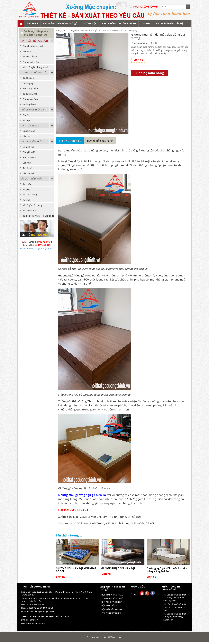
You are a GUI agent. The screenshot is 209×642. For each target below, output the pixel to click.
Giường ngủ (133, 30)
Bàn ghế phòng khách (33, 45)
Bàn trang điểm (30, 88)
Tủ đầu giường (30, 93)
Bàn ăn (26, 115)
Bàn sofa (27, 51)
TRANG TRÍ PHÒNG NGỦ (112, 30)
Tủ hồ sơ (27, 168)
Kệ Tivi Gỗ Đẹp (30, 56)
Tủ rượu (27, 183)
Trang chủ (60, 30)
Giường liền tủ (29, 104)
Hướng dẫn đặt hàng (100, 140)
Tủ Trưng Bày (30, 210)
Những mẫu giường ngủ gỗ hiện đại (82, 495)
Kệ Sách (26, 199)
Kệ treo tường (30, 194)
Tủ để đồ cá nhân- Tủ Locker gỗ (38, 215)
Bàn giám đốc (29, 152)
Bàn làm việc (29, 173)
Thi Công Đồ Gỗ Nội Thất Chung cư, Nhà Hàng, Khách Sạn (174, 616)
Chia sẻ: (134, 593)
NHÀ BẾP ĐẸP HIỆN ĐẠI (32, 109)
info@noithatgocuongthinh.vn (40, 611)
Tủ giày (26, 189)
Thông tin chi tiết (70, 140)
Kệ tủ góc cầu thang (32, 205)
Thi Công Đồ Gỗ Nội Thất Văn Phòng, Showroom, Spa (174, 607)
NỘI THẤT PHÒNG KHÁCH (34, 40)
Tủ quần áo (28, 77)
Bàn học (26, 136)
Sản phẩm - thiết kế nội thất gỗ (83, 30)
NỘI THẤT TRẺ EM (29, 125)
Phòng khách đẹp (31, 61)
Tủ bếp (26, 120)
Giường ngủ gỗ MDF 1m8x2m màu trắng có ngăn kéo (167, 570)
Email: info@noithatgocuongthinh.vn (36, 248)
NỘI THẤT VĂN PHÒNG (32, 141)
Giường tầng (29, 130)
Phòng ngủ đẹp (30, 99)
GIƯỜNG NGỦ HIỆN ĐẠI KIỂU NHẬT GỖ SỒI (76, 570)
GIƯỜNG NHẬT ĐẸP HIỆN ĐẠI (118, 568)
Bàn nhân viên (29, 157)
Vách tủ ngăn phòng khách (35, 67)
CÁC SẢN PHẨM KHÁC (31, 178)
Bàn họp (27, 162)
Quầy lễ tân (28, 146)
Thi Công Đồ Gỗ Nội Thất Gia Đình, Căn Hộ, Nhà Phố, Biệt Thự (174, 597)
